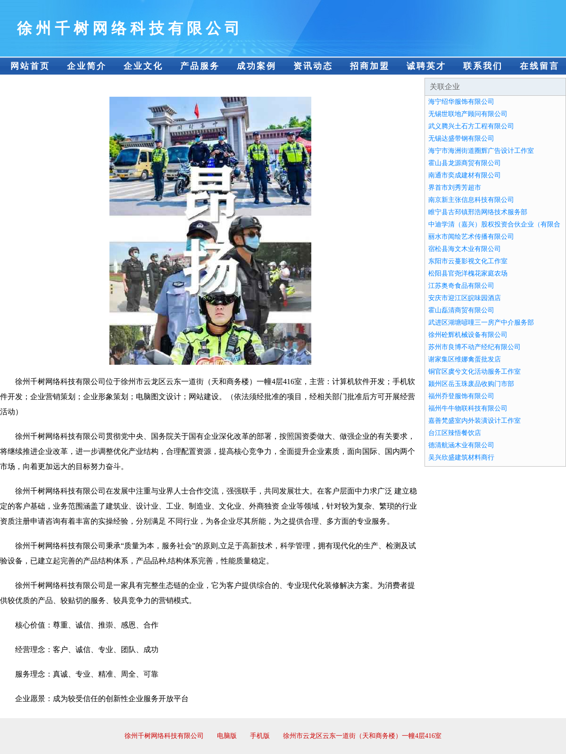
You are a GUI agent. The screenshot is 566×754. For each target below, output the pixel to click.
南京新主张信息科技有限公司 (471, 199)
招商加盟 (370, 66)
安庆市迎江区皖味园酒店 (464, 298)
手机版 (260, 735)
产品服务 (200, 66)
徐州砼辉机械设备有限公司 (468, 334)
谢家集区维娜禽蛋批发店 (464, 359)
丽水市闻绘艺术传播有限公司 (471, 236)
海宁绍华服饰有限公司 (461, 101)
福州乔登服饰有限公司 (461, 396)
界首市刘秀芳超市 (454, 187)
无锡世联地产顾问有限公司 (468, 113)
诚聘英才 (426, 66)
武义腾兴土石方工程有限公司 (471, 126)
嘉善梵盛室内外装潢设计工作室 (474, 420)
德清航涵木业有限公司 (461, 445)
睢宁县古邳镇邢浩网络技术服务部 (477, 212)
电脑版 (227, 735)
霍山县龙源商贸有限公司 (464, 163)
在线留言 (539, 66)
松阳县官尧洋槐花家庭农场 (468, 273)
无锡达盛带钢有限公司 (461, 138)
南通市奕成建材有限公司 (464, 175)
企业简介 (87, 66)
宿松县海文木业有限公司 (464, 248)
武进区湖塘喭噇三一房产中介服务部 (481, 322)
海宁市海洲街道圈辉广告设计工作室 (481, 150)
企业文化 (143, 66)
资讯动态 (313, 66)
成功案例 (256, 66)
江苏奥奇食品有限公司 (461, 285)
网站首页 (30, 66)
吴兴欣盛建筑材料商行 (461, 457)
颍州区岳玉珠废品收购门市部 (471, 383)
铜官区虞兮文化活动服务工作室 (474, 371)
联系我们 (483, 66)
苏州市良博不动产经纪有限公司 (474, 347)
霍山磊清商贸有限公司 (461, 310)
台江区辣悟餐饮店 (454, 432)
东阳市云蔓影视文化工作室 (468, 261)
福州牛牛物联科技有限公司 (468, 408)
